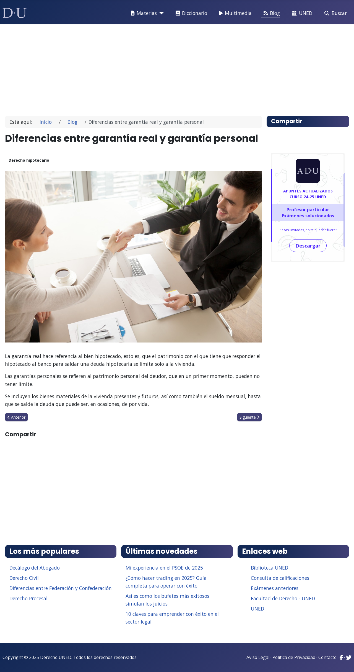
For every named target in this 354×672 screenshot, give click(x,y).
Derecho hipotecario (29, 160)
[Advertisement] (175, 67)
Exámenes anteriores (274, 588)
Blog (270, 13)
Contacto (327, 657)
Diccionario (190, 13)
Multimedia (234, 13)
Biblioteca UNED (269, 567)
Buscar (334, 13)
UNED (301, 13)
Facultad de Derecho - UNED (283, 598)
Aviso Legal (257, 657)
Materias (143, 13)
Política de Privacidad (293, 657)
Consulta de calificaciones (280, 578)
